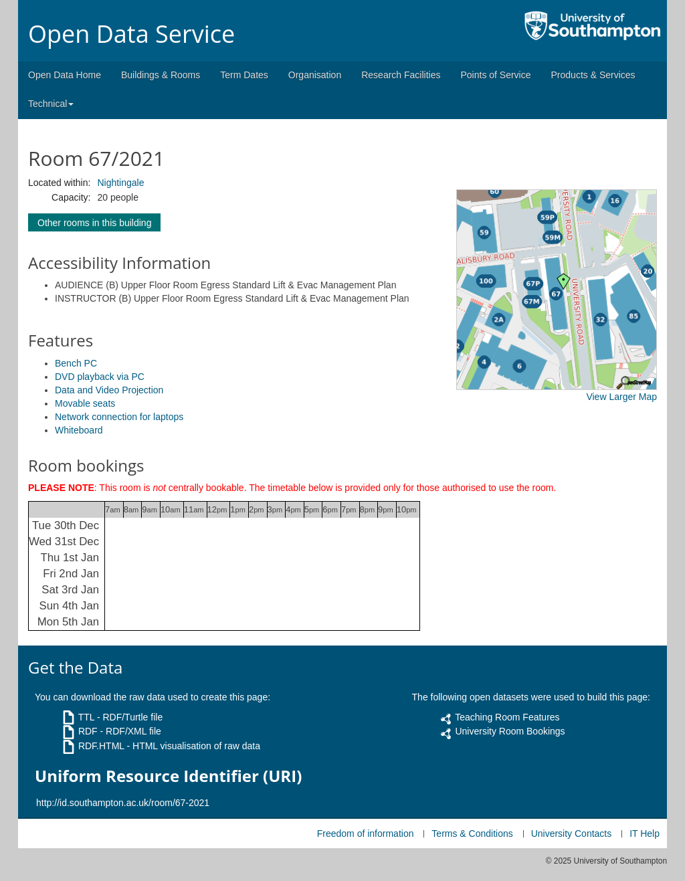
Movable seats (85, 403)
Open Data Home (64, 75)
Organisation (314, 75)
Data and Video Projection (109, 390)
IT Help (644, 833)
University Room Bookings (510, 731)
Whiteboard (79, 430)
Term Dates (244, 75)
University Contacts (571, 833)
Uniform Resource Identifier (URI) (168, 776)
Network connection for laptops (119, 416)
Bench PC (76, 363)
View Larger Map (621, 396)
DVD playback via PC (99, 376)
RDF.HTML (101, 746)
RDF (88, 731)
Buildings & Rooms (160, 75)
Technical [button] (51, 103)
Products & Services (593, 75)
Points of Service (495, 75)
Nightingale (120, 182)
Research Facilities (400, 75)
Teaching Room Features (507, 717)
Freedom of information (365, 833)
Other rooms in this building (94, 222)
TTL (86, 717)
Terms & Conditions (471, 833)
